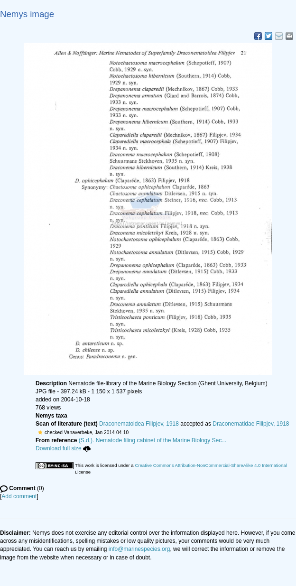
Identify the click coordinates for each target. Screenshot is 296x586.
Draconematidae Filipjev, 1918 (251, 423)
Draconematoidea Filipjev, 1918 (139, 423)
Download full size (63, 448)
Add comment (19, 496)
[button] (40, 432)
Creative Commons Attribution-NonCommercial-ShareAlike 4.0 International (211, 465)
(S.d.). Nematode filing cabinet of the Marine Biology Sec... (153, 440)
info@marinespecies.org (139, 549)
